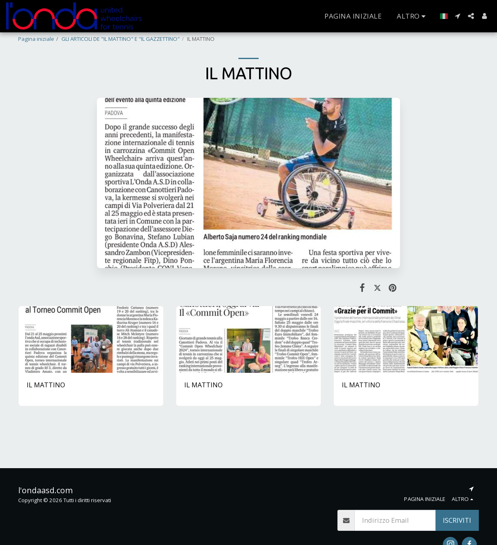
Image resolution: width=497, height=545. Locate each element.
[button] (457, 16)
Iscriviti (457, 520)
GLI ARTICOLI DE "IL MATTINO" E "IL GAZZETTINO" (120, 38)
